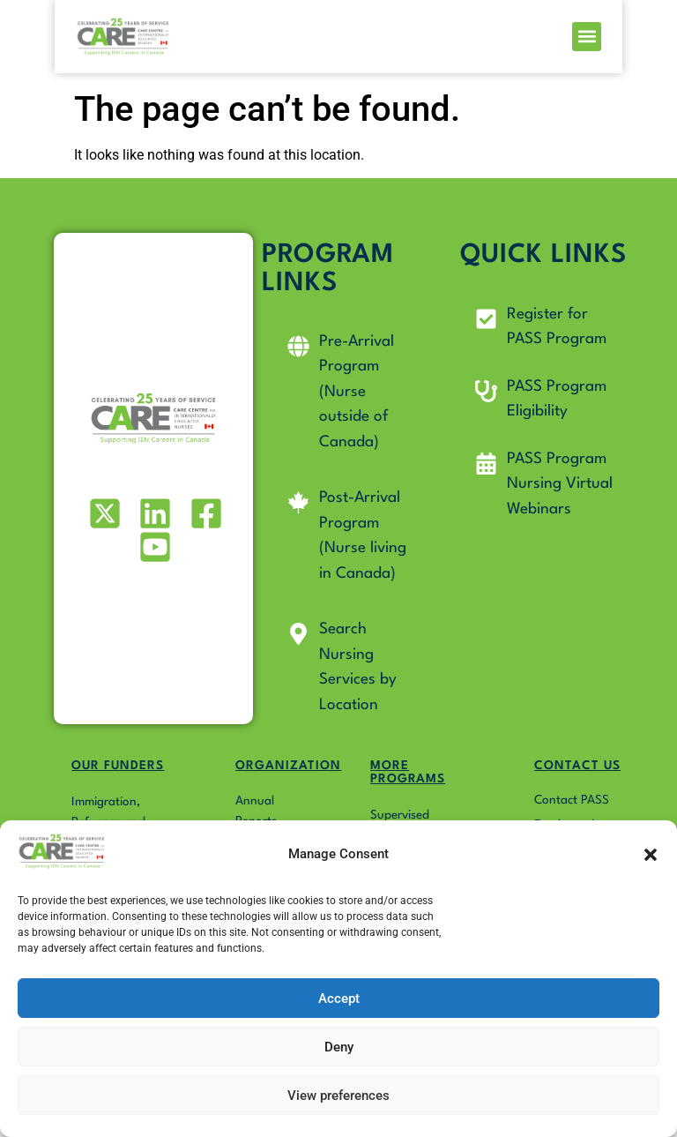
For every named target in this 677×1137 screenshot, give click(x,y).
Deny (338, 1047)
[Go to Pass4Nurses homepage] (78, 41)
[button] (650, 855)
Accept (339, 998)
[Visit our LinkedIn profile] (153, 513)
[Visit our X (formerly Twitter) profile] (102, 513)
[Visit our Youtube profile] (153, 547)
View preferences (338, 1095)
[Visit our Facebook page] (204, 513)
